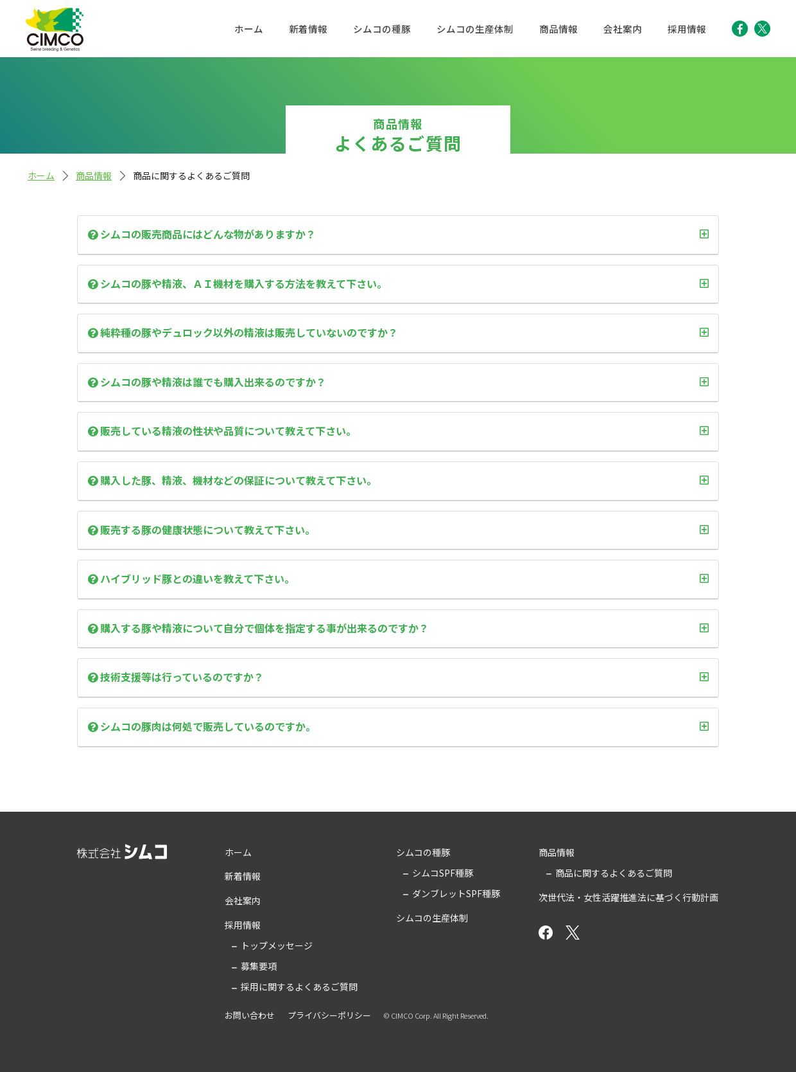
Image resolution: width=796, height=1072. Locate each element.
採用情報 (687, 28)
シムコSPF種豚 (442, 872)
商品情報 (558, 28)
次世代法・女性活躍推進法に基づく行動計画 (628, 897)
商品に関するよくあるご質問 (613, 872)
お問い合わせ (250, 1015)
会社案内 (622, 28)
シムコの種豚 (382, 28)
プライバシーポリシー (329, 1015)
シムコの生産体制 (475, 28)
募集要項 (259, 966)
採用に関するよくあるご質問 (299, 986)
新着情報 (308, 28)
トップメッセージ (277, 945)
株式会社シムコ (54, 29)
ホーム (248, 28)
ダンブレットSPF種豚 (456, 893)
